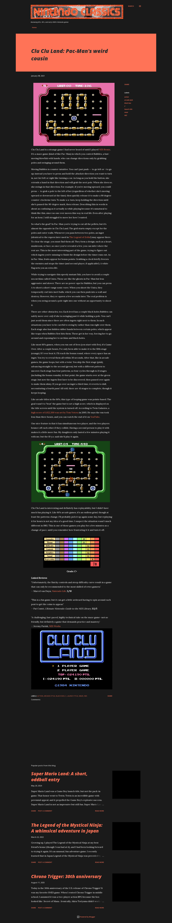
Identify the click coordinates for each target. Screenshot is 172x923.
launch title (128, 109)
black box (127, 103)
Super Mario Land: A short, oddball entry (59, 776)
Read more (99, 811)
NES (125, 115)
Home (34, 27)
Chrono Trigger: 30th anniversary (66, 876)
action (126, 97)
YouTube (94, 416)
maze (126, 112)
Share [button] (126, 84)
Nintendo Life (59, 591)
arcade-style (128, 100)
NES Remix (104, 149)
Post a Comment (45, 811)
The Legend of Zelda (79, 237)
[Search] (131, 6)
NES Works (55, 626)
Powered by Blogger (86, 917)
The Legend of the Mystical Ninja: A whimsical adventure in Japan (66, 828)
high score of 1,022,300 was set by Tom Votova (55, 412)
